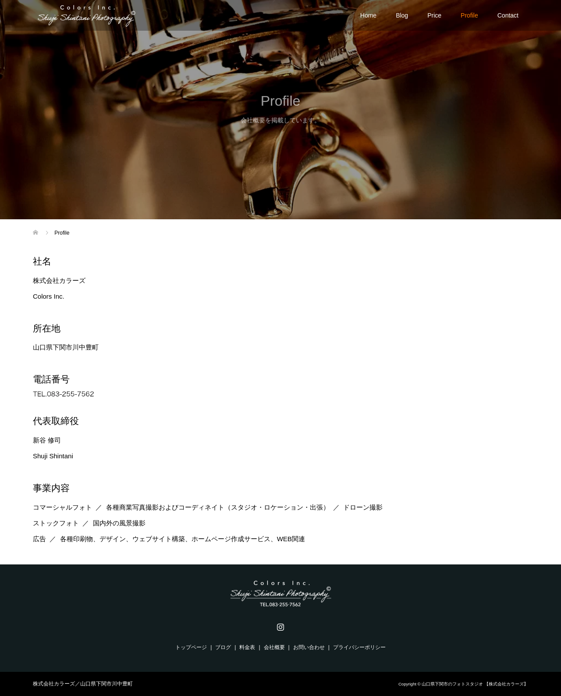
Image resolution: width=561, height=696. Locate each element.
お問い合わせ (309, 647)
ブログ (223, 647)
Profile (469, 15)
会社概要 (274, 647)
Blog (402, 15)
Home (368, 15)
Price (434, 15)
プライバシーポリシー (359, 647)
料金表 (247, 647)
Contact (507, 15)
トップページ (191, 647)
